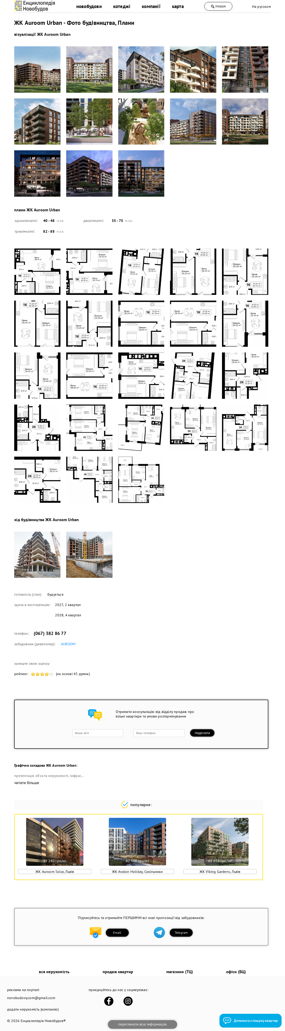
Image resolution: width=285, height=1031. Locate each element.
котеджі (121, 6)
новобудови (89, 6)
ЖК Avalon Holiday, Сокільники (137, 871)
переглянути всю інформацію (142, 1024)
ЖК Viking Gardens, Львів (220, 871)
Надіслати (202, 733)
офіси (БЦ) (236, 971)
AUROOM (68, 644)
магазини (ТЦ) (179, 971)
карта (178, 6)
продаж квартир (118, 971)
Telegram (181, 932)
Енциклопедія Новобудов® (43, 1020)
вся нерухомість (54, 971)
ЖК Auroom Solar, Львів (55, 871)
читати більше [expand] (26, 783)
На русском (261, 6)
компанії (151, 6)
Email (117, 932)
